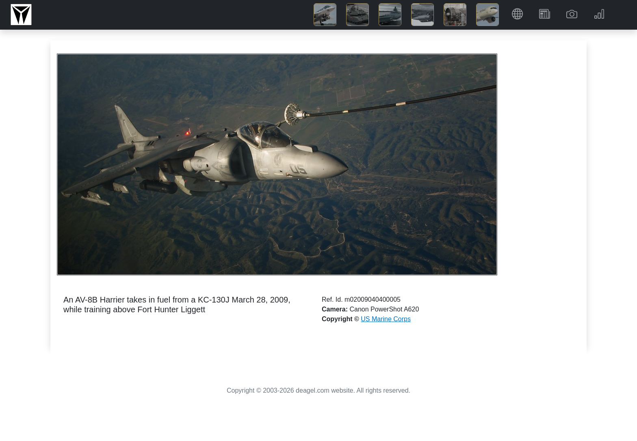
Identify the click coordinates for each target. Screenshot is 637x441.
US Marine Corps (386, 319)
